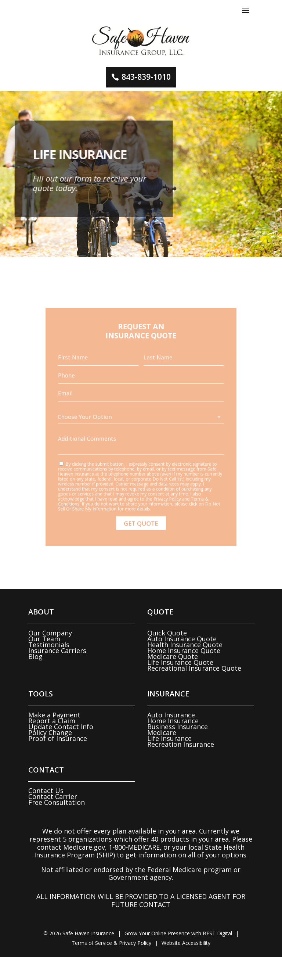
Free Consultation (56, 802)
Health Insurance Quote (185, 644)
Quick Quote (167, 632)
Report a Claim (51, 720)
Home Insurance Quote (183, 650)
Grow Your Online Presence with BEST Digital (178, 933)
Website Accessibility (186, 942)
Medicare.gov (84, 847)
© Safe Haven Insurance (78, 933)
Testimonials (48, 644)
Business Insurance (177, 726)
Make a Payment (54, 714)
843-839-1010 (146, 77)
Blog (35, 656)
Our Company (50, 632)
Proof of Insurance (57, 738)
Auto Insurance (171, 714)
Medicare (161, 732)
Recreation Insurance (180, 744)
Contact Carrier (52, 796)
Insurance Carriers (57, 650)
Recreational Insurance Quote (194, 668)
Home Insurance (173, 720)
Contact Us (46, 790)
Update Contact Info (60, 726)
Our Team (44, 638)
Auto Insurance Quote (182, 638)
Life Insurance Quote (180, 662)
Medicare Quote (172, 656)
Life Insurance (169, 738)
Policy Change (50, 732)
